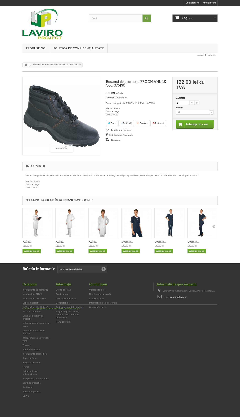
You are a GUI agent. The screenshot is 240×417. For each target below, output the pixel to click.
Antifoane (27, 387)
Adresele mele (96, 298)
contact (200, 55)
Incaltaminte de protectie (35, 290)
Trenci (25, 367)
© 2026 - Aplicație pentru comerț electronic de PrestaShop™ (51, 408)
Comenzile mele (97, 290)
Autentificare (209, 3)
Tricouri (26, 345)
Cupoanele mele (97, 307)
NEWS (25, 396)
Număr (179, 107)
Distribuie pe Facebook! (121, 135)
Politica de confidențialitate (78, 48)
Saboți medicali (30, 303)
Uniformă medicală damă (35, 307)
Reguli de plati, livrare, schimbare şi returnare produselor (67, 314)
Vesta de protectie (31, 362)
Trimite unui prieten (121, 130)
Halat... (26, 241)
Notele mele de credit (100, 294)
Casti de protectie (31, 383)
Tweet (112, 123)
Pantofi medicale (31, 349)
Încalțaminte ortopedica (34, 354)
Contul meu (98, 284)
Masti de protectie (31, 311)
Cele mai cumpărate (66, 298)
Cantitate (180, 98)
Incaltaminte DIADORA (34, 298)
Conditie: (110, 97)
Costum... (127, 241)
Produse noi (36, 48)
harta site (211, 55)
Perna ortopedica (31, 391)
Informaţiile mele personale (103, 303)
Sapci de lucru (29, 358)
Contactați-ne (192, 3)
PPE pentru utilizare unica (35, 378)
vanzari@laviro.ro (178, 297)
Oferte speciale (63, 290)
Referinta (110, 93)
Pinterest (158, 123)
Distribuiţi (126, 123)
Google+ (142, 123)
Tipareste (115, 140)
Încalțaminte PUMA (32, 294)
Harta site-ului (63, 322)
